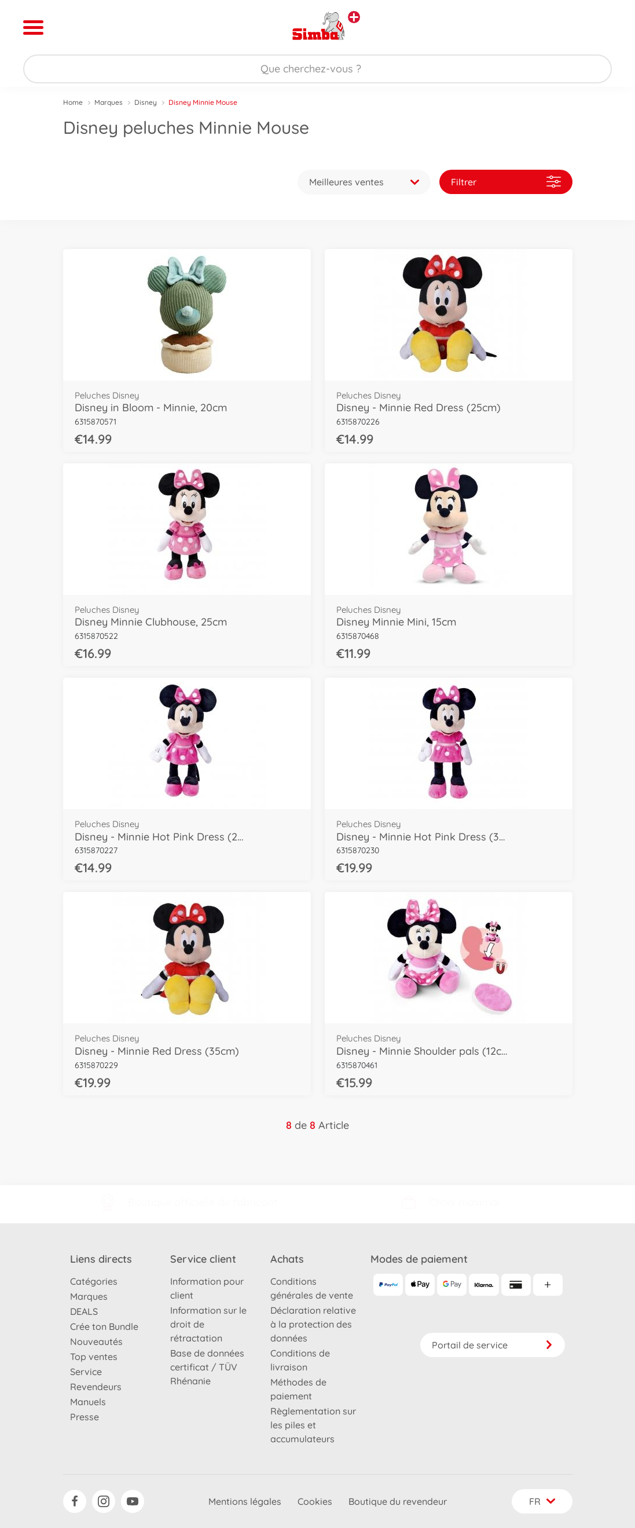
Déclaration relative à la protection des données (313, 1324)
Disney (145, 102)
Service (86, 1371)
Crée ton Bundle (104, 1326)
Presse (84, 1417)
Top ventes (94, 1356)
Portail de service (492, 1345)
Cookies (315, 1501)
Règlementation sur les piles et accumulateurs (313, 1425)
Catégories (94, 1281)
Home (73, 102)
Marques (108, 102)
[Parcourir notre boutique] (317, 68)
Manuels (88, 1402)
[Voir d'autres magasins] (354, 17)
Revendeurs (96, 1386)
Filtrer (506, 181)
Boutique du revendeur (397, 1501)
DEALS (84, 1311)
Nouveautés (96, 1341)
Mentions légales (244, 1501)
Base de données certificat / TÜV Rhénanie (207, 1367)
